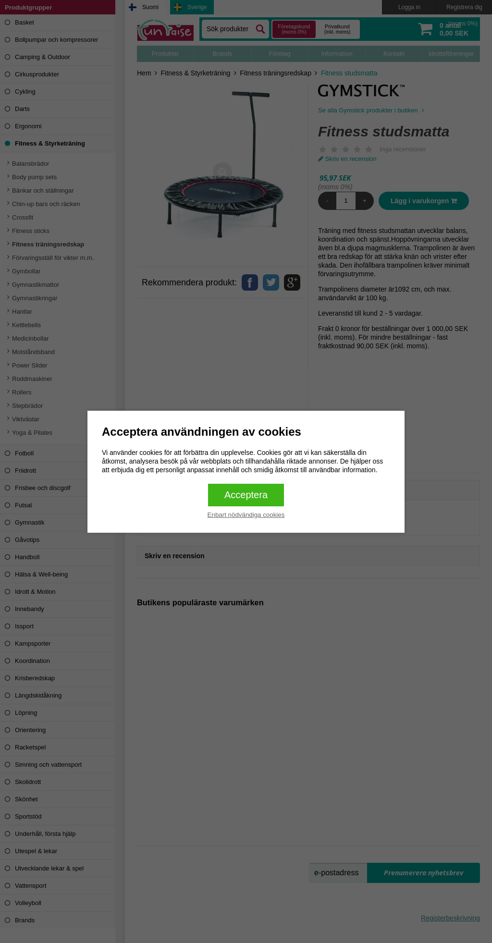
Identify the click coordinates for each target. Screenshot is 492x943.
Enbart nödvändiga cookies (246, 514)
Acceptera (246, 495)
